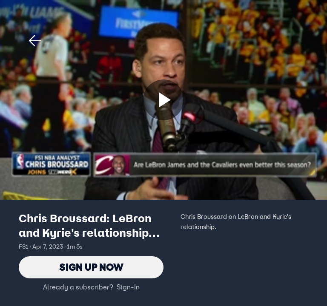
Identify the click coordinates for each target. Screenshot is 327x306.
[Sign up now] (163, 99)
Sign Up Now (91, 267)
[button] (35, 41)
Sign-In (128, 287)
